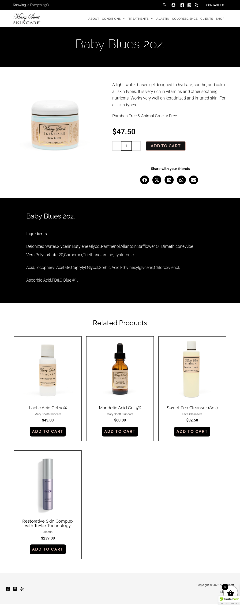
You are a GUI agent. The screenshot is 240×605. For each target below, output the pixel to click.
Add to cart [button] (48, 431)
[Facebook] (182, 5)
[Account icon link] (173, 5)
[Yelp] (196, 5)
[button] (164, 5)
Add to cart (166, 145)
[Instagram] (189, 5)
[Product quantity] (126, 146)
